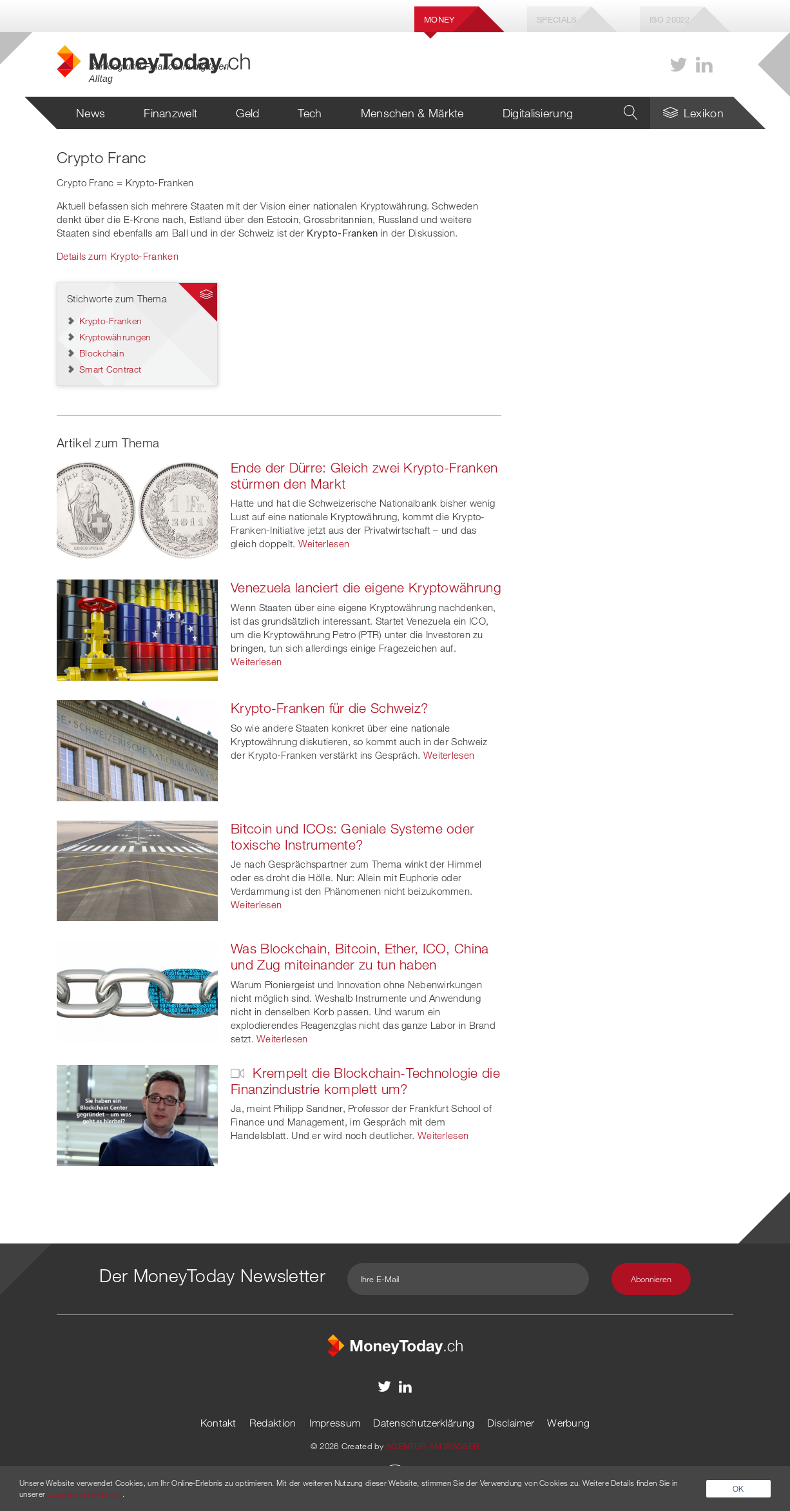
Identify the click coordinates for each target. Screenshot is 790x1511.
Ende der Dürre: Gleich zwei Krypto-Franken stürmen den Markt (364, 475)
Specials (556, 19)
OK (738, 1488)
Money (439, 19)
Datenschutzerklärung (423, 1422)
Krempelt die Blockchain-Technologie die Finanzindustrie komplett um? (365, 1080)
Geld (247, 113)
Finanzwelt (170, 113)
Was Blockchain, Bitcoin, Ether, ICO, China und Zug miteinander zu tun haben (360, 956)
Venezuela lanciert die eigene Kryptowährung (366, 587)
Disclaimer (510, 1422)
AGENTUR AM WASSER (432, 1446)
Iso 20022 (670, 19)
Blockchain (101, 352)
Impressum (335, 1422)
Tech (310, 113)
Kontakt (218, 1422)
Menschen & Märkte (412, 113)
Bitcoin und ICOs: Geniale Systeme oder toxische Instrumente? (352, 836)
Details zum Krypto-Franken (117, 256)
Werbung (568, 1422)
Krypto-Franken (110, 320)
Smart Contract (110, 369)
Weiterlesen (323, 543)
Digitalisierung (538, 113)
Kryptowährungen (115, 336)
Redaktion (272, 1422)
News (90, 113)
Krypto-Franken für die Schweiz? (329, 707)
